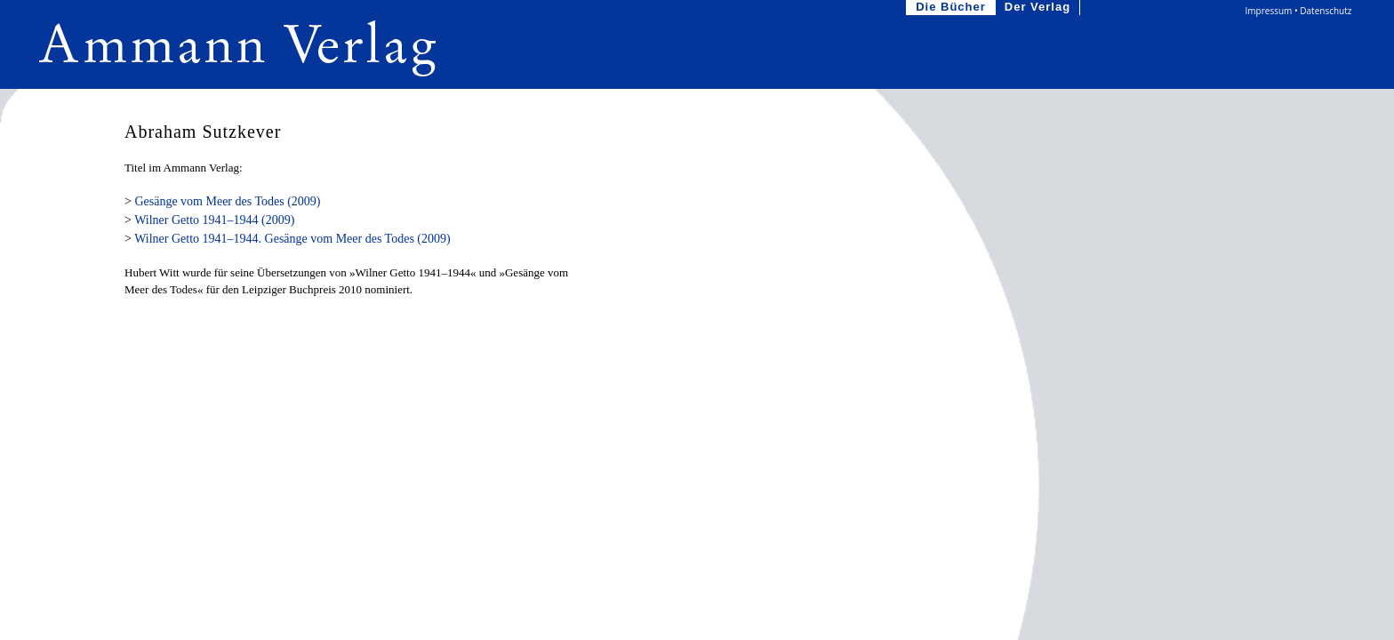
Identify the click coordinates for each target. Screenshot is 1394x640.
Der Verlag (1039, 7)
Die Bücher (952, 7)
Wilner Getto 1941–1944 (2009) (214, 220)
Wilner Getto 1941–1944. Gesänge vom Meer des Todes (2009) (292, 238)
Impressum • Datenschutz (1299, 10)
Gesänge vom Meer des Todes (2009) (227, 201)
